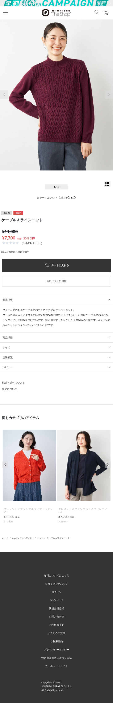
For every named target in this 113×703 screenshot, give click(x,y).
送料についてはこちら (56, 575)
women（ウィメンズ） (23, 538)
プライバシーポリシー (56, 649)
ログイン (56, 591)
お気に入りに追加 (56, 281)
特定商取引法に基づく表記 (56, 657)
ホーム (5, 538)
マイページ (56, 600)
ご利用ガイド (56, 624)
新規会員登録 (56, 608)
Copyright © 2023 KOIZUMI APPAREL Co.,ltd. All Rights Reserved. (56, 686)
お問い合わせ (56, 616)
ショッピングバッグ (56, 583)
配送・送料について (13, 382)
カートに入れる (56, 265)
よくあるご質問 (56, 633)
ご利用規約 (56, 641)
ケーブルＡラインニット (58, 538)
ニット (40, 538)
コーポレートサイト (56, 666)
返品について (9, 389)
